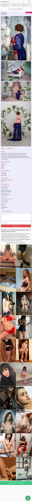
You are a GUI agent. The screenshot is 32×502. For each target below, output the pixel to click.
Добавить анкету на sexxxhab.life (16, 483)
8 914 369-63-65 (8, 148)
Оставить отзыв (16, 225)
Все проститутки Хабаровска (16, 9)
